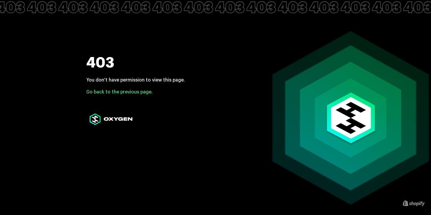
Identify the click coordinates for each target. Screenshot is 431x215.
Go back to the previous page (118, 91)
